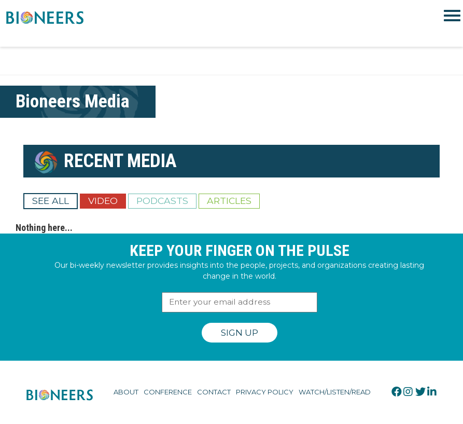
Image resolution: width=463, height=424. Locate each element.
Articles (229, 200)
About (126, 392)
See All (50, 200)
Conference (168, 392)
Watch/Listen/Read (335, 392)
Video (103, 200)
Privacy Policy (264, 392)
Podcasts (162, 200)
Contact (214, 392)
